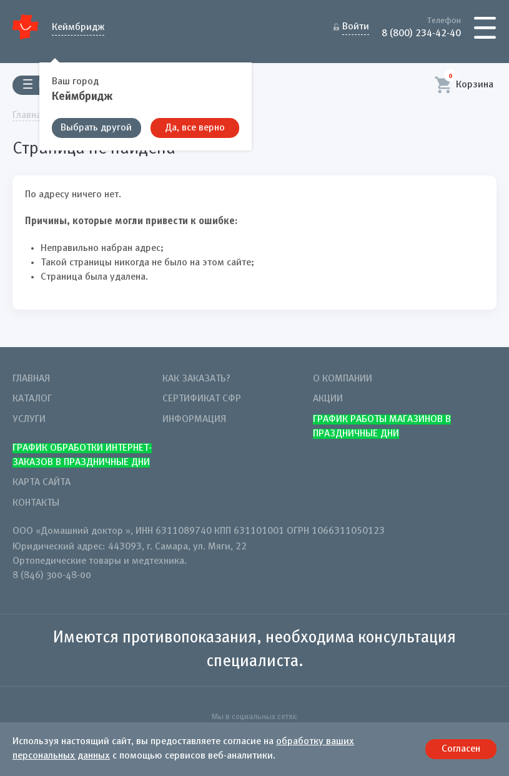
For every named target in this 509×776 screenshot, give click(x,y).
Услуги (29, 420)
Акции (328, 399)
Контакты (35, 503)
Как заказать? (196, 379)
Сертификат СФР (201, 399)
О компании (342, 379)
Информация (194, 420)
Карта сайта (41, 483)
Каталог (32, 399)
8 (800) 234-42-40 (421, 32)
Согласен (461, 749)
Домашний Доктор (25, 26)
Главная (31, 379)
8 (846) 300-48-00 (51, 576)
